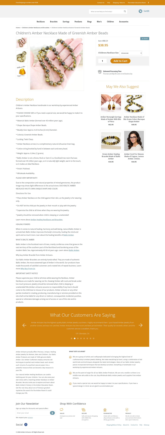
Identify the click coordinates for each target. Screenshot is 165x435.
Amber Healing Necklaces (34, 375)
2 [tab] (75, 338)
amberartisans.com (32, 10)
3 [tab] (78, 338)
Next (140, 325)
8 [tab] (93, 338)
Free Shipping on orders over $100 (27, 2)
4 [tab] (81, 338)
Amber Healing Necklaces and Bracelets (47, 220)
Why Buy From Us (28, 268)
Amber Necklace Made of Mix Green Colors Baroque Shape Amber (134, 108)
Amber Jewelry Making (93, 359)
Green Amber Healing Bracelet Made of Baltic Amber (111, 145)
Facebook (148, 2)
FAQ (108, 3)
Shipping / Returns (119, 3)
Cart (146, 11)
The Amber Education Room (137, 3)
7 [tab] (90, 338)
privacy (30, 417)
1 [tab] (71, 338)
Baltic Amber (68, 235)
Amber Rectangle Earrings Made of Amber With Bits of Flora (111, 108)
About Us (126, 425)
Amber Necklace (41, 380)
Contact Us (100, 3)
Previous (24, 325)
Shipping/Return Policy (113, 425)
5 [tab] (84, 338)
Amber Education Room (44, 385)
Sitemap (146, 425)
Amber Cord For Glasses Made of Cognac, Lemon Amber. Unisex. (134, 145)
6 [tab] (87, 338)
